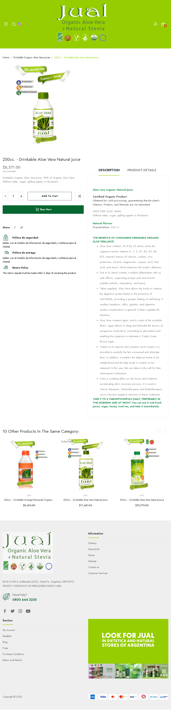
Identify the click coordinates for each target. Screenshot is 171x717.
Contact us (93, 567)
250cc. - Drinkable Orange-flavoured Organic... (29, 500)
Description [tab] (109, 170)
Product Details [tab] (141, 170)
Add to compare (79, 196)
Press (5, 648)
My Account (9, 630)
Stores (91, 555)
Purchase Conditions (13, 654)
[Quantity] (13, 196)
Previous (158, 430)
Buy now (43, 209)
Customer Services (97, 573)
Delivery (92, 543)
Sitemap (92, 561)
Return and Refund (12, 660)
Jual (29, 495)
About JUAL (94, 549)
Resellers (7, 636)
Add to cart (50, 196)
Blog (5, 642)
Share (15, 227)
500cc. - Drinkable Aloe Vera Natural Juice (85, 500)
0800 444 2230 (24, 599)
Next (165, 430)
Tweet (21, 227)
